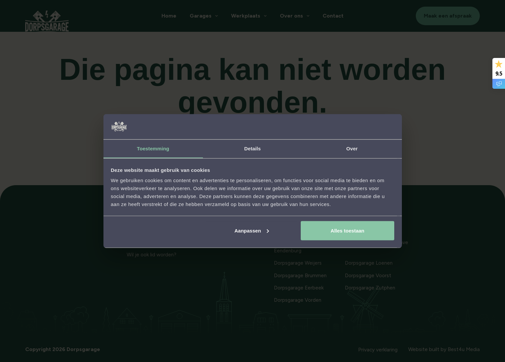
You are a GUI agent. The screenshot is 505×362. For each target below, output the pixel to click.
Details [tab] (252, 148)
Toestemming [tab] (153, 148)
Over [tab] (352, 148)
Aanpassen (251, 230)
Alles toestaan (347, 230)
